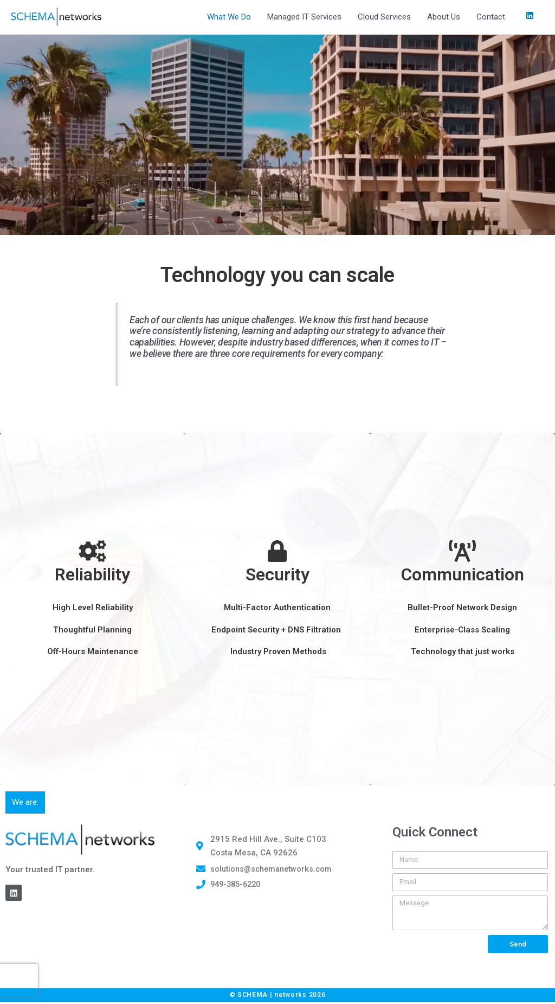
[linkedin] (531, 16)
